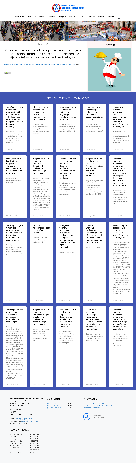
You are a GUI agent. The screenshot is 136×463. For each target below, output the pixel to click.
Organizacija (51, 17)
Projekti (72, 17)
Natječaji (101, 17)
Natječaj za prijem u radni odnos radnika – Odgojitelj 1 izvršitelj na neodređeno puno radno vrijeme (41, 165)
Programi (62, 17)
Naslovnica (19, 17)
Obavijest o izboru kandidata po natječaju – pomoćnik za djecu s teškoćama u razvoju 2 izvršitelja (40, 64)
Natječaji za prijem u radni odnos (68, 97)
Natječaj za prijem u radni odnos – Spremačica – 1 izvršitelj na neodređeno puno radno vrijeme (14, 315)
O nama (30, 17)
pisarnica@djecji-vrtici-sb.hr (30, 421)
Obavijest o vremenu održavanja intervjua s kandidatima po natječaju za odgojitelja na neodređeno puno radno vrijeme (120, 117)
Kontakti (111, 17)
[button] (119, 18)
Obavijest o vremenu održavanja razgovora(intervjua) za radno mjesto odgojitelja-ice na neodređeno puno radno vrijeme (94, 234)
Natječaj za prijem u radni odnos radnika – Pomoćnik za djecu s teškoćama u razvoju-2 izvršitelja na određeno (94, 167)
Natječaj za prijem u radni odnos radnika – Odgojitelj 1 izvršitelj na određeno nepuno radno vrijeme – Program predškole (68, 168)
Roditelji (81, 17)
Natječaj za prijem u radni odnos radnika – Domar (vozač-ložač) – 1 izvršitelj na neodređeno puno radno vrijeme (14, 232)
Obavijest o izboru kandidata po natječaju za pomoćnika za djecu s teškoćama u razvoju (94, 113)
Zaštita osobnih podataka (91, 408)
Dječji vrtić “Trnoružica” (54, 408)
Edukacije (91, 17)
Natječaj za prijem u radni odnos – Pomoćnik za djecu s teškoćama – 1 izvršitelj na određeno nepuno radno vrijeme (41, 316)
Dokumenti (39, 17)
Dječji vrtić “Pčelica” (52, 405)
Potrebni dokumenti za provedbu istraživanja (98, 405)
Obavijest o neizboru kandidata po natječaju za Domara (41, 229)
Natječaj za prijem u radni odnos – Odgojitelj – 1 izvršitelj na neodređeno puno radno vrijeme (121, 231)
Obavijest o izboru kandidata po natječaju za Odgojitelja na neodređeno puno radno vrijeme (41, 113)
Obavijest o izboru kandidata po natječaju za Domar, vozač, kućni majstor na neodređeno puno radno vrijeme (14, 165)
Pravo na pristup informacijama (94, 403)
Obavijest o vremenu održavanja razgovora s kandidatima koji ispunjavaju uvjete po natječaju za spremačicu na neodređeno (120, 319)
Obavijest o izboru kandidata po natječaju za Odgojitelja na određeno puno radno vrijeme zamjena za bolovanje (68, 318)
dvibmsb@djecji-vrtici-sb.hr (23, 419)
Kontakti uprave (19, 429)
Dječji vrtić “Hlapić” (52, 403)
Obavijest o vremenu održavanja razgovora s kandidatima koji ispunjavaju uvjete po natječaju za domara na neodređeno (94, 319)
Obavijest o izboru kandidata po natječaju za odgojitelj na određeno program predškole (68, 113)
